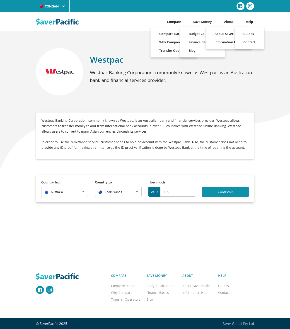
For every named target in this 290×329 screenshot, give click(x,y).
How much (156, 182)
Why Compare (121, 292)
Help (249, 22)
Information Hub (195, 292)
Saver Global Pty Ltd (238, 323)
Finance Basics (158, 292)
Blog (150, 299)
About (229, 22)
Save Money (202, 22)
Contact (224, 292)
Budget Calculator (160, 286)
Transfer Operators (125, 299)
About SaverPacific (196, 286)
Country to (103, 182)
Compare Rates (122, 286)
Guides (223, 286)
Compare (174, 22)
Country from (51, 182)
